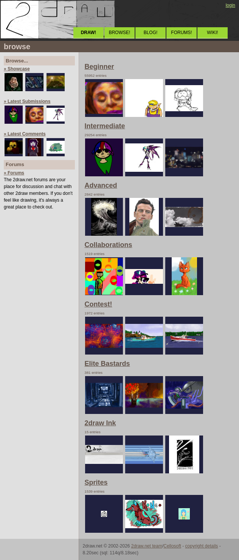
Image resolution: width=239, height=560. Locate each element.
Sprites (96, 482)
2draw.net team (146, 546)
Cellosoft (172, 546)
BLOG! (151, 32)
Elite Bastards (107, 363)
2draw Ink (100, 423)
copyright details (201, 546)
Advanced (101, 185)
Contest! (98, 304)
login (230, 5)
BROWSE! (119, 32)
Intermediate (105, 126)
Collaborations (108, 245)
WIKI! (212, 32)
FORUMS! (181, 32)
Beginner (99, 66)
